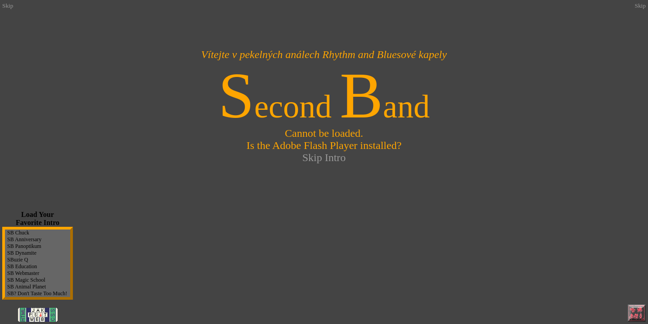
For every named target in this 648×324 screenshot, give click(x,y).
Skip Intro (324, 157)
